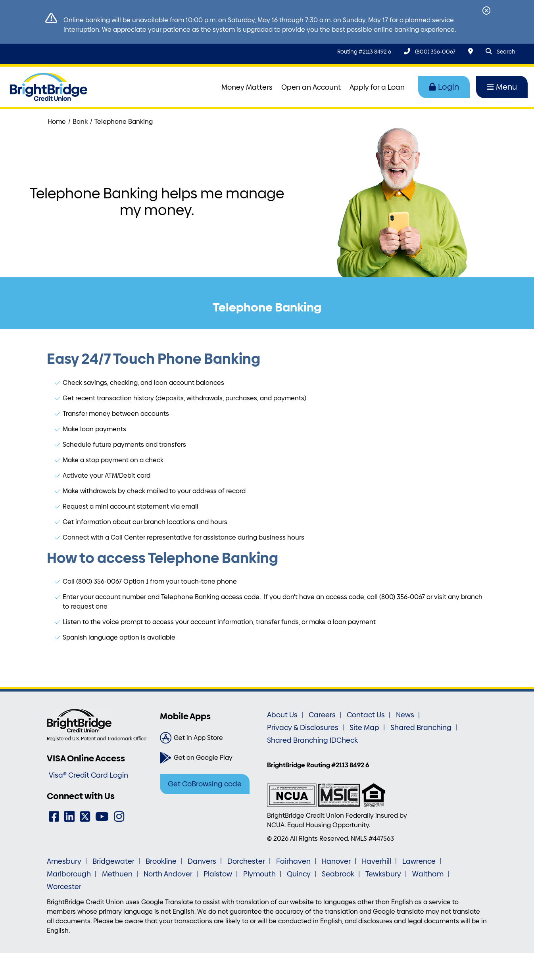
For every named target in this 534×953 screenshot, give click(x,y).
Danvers (202, 861)
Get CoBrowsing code (205, 784)
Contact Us (366, 715)
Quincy (299, 874)
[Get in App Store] (210, 738)
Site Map (364, 727)
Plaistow (218, 874)
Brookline (161, 861)
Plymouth (259, 874)
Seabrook (338, 874)
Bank (80, 121)
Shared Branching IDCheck (312, 740)
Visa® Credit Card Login (88, 775)
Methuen (117, 874)
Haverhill (376, 861)
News (405, 715)
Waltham (428, 874)
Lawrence (419, 861)
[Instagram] (119, 817)
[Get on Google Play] (210, 758)
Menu (502, 87)
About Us (282, 715)
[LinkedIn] (69, 817)
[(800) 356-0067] (429, 51)
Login (444, 87)
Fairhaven (293, 861)
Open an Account (311, 87)
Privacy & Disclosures (302, 727)
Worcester (64, 886)
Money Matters (247, 87)
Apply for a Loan (377, 87)
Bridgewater (113, 861)
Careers (322, 715)
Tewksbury (383, 874)
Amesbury (64, 861)
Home (57, 121)
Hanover (336, 861)
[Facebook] (54, 817)
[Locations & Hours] (470, 51)
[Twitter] (85, 817)
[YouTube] (102, 817)
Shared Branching (420, 727)
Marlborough (69, 874)
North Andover (168, 874)
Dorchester (246, 861)
